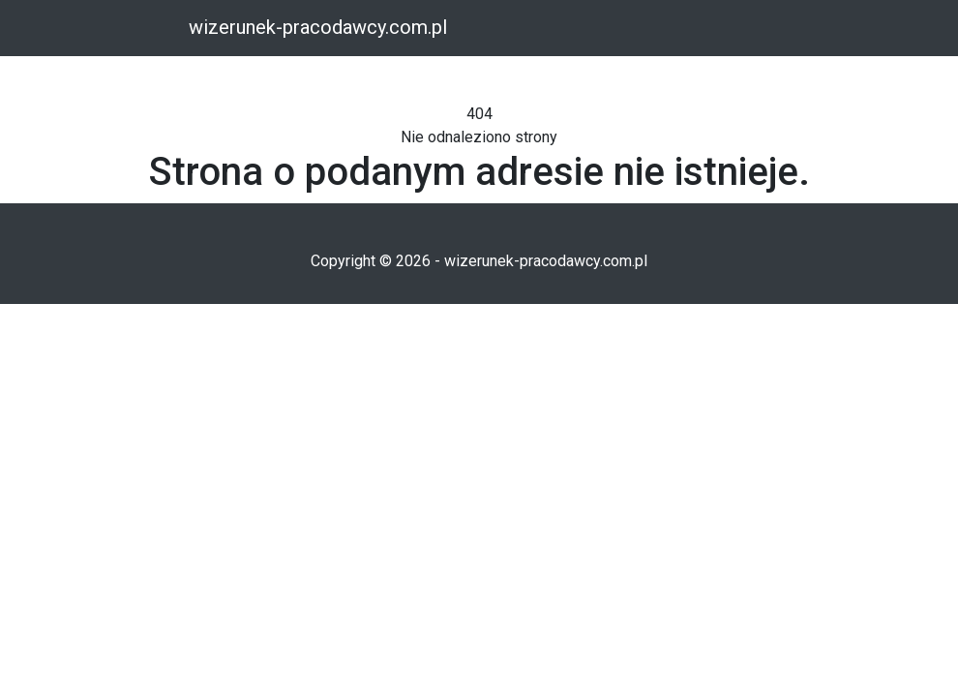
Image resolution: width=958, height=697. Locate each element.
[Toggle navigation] (158, 29)
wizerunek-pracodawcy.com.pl (318, 27)
